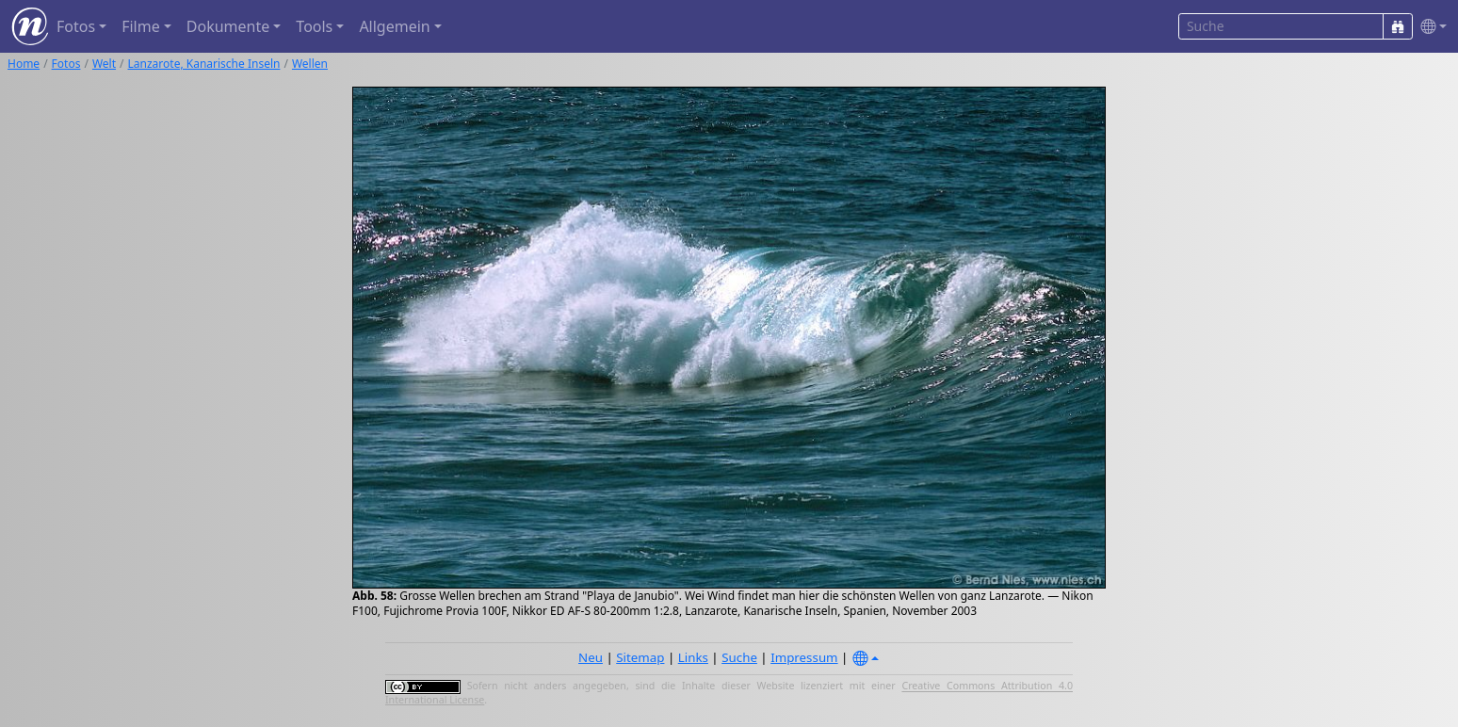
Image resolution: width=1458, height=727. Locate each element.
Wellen (310, 64)
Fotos (66, 64)
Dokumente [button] (227, 26)
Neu (590, 657)
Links (693, 657)
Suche (739, 657)
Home (24, 64)
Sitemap (640, 657)
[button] (1430, 26)
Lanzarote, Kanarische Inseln (204, 64)
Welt (104, 64)
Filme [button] (141, 26)
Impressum (803, 657)
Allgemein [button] (394, 26)
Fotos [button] (76, 26)
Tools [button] (314, 26)
